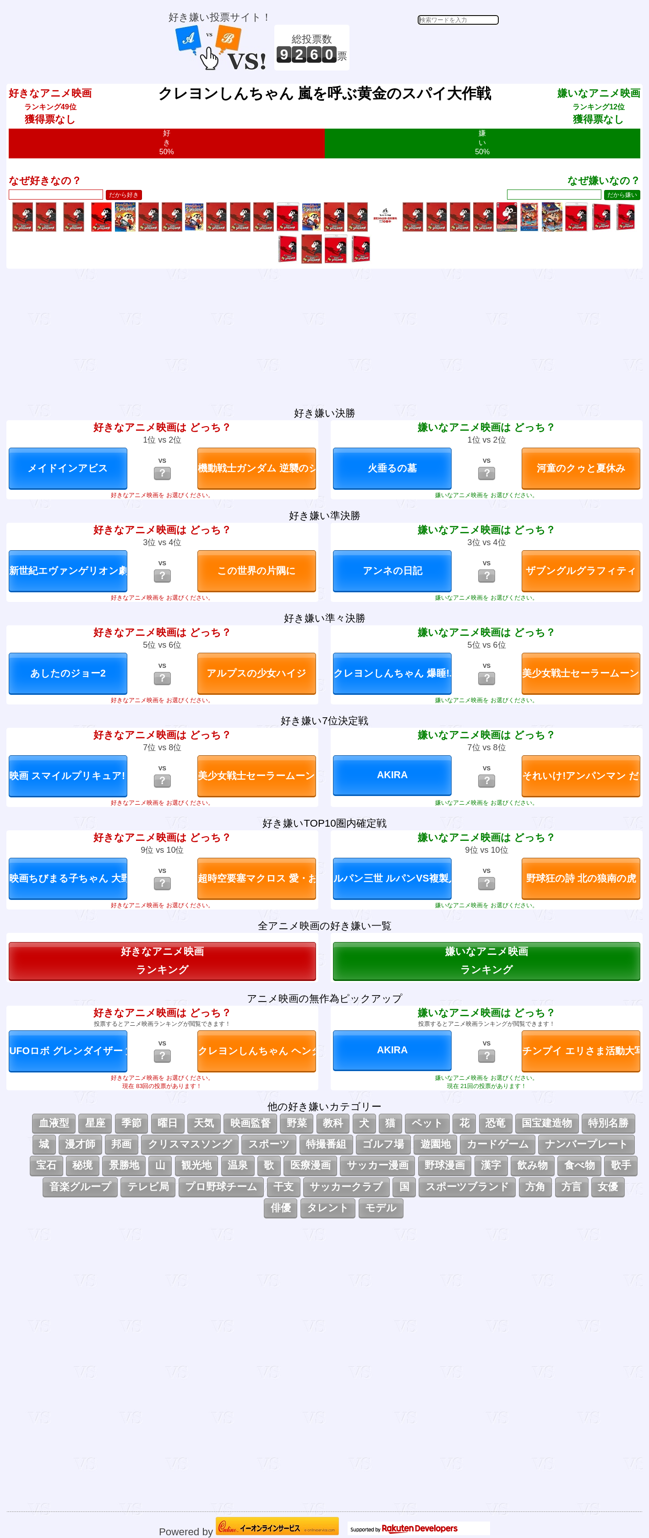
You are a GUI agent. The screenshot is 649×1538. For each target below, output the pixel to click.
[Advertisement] (425, 47)
